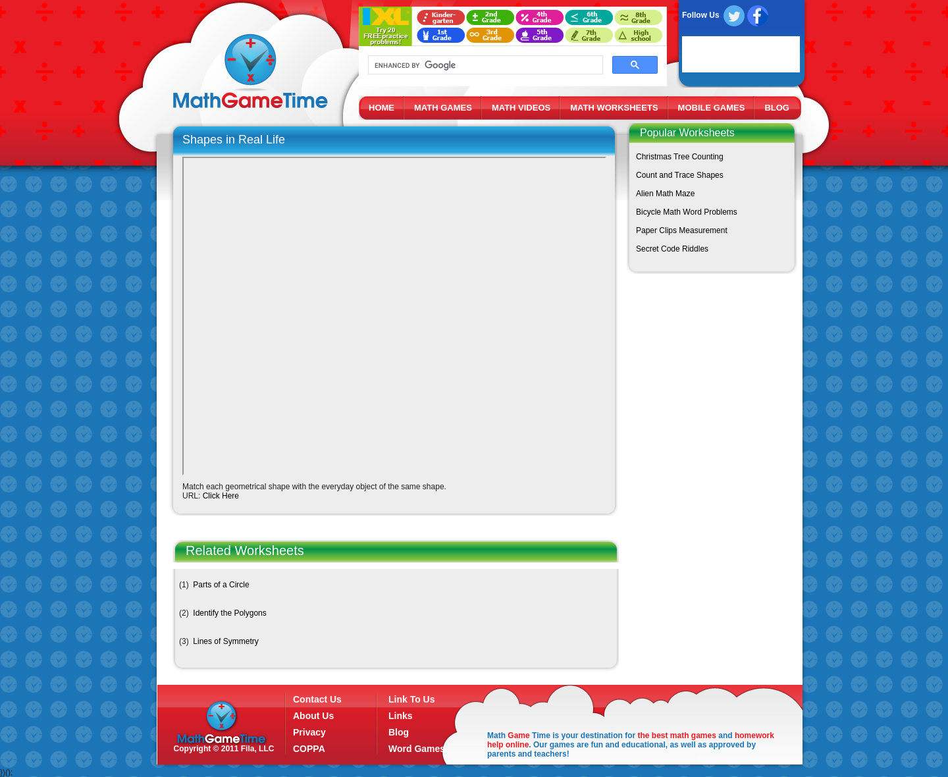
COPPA (309, 748)
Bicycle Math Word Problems (686, 212)
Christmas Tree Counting (680, 156)
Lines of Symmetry (225, 641)
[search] (484, 65)
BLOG (776, 108)
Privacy (309, 732)
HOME (381, 108)
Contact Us (317, 699)
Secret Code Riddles (672, 249)
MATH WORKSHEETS (614, 108)
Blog (398, 732)
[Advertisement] (709, 376)
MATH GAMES (443, 108)
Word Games (416, 748)
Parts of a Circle (221, 584)
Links (400, 715)
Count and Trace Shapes (680, 175)
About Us (313, 715)
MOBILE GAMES (711, 108)
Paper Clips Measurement (681, 230)
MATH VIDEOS (521, 108)
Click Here (221, 495)
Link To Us (411, 699)
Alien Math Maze (665, 193)
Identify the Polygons (229, 613)
